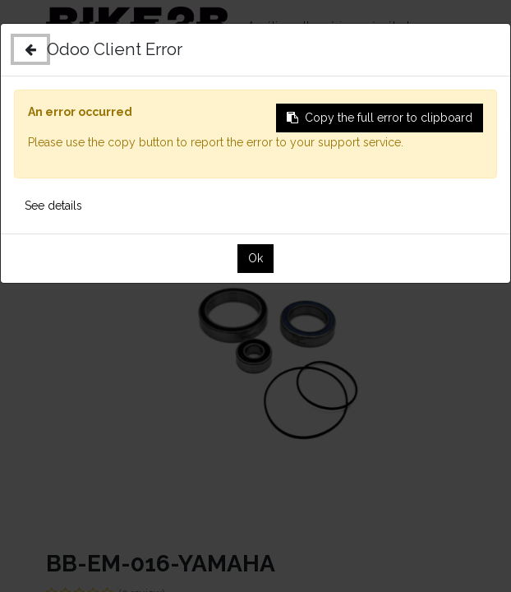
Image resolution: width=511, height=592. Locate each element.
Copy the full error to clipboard (379, 117)
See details (53, 205)
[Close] (30, 49)
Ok (255, 258)
